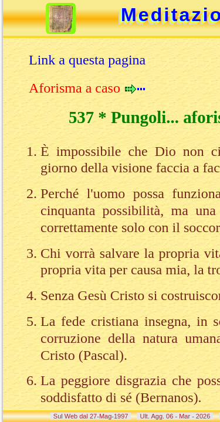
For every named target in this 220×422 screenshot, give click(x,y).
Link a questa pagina (87, 59)
